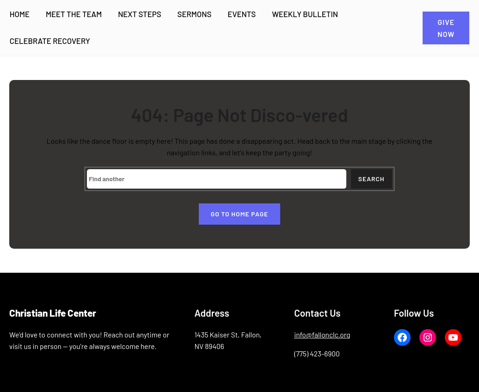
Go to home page (239, 214)
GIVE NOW (445, 28)
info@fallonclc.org (322, 334)
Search (371, 179)
